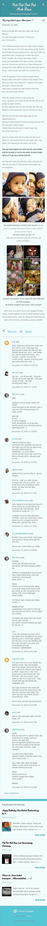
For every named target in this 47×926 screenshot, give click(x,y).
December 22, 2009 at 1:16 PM (24, 387)
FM (21, 332)
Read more (40, 835)
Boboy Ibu (12, 332)
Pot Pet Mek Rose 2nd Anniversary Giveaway (17, 844)
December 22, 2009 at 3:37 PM (24, 462)
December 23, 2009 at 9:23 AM (24, 787)
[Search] (43, 5)
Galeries (28, 916)
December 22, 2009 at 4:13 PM (24, 526)
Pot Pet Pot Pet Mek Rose (23, 7)
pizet (14, 712)
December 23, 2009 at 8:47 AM (24, 722)
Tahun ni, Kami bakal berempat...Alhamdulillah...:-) (16, 877)
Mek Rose (16, 394)
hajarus (15, 469)
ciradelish (16, 659)
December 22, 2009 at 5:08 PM (24, 550)
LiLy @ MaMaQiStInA (20, 533)
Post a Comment (12, 793)
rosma (14, 439)
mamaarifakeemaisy (20, 500)
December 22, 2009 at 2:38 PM (24, 431)
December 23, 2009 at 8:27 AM (24, 705)
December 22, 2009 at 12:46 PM (25, 365)
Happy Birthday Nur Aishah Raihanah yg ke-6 (20, 812)
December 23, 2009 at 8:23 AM (24, 651)
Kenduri (28, 332)
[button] (43, 21)
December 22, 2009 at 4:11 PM (24, 493)
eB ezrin (15, 372)
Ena (13, 342)
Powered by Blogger (23, 911)
